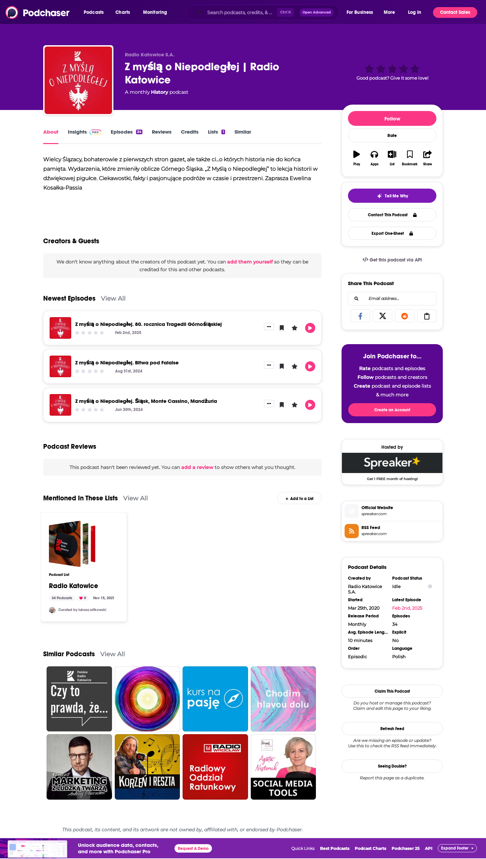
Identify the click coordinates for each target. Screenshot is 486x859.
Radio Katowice (73, 590)
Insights (84, 132)
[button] (95, 12)
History (159, 92)
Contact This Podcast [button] (392, 215)
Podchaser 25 (406, 852)
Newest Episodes (69, 302)
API (428, 852)
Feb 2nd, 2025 (407, 608)
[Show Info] (430, 586)
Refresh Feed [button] (392, 728)
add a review (197, 471)
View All (113, 302)
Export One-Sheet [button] (392, 233)
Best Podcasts (334, 852)
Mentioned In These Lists (80, 502)
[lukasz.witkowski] (52, 614)
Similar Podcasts (69, 658)
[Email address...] (392, 298)
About (50, 132)
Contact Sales (455, 12)
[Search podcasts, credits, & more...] (241, 12)
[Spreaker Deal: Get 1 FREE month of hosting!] (392, 466)
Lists (216, 132)
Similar (243, 132)
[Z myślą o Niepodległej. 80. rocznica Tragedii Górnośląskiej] (60, 332)
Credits (189, 132)
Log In (414, 12)
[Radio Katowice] (72, 548)
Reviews (161, 132)
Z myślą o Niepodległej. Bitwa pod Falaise (127, 366)
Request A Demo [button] (193, 852)
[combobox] (262, 12)
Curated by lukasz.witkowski (82, 614)
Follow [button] (392, 118)
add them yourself (250, 266)
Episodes (126, 132)
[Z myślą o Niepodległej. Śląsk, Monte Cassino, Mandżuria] (60, 409)
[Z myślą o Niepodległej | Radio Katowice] (78, 80)
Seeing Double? (392, 766)
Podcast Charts (370, 852)
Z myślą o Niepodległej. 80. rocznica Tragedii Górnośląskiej (148, 328)
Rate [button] (392, 135)
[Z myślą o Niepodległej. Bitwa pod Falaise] (60, 370)
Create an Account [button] (392, 410)
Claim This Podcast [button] (392, 691)
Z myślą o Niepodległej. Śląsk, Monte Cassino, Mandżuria (146, 405)
